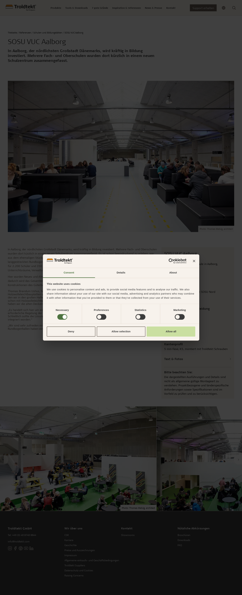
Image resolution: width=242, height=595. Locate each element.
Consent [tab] (69, 272)
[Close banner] (194, 261)
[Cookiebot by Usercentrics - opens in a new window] (171, 261)
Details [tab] (121, 272)
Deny (71, 331)
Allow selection (121, 331)
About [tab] (173, 272)
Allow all (171, 331)
